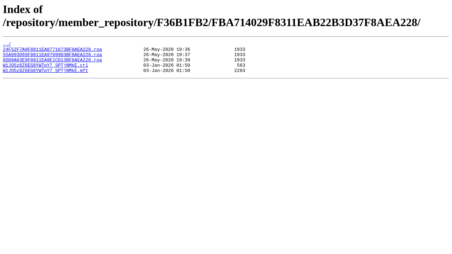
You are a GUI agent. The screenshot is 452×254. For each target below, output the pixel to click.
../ (7, 45)
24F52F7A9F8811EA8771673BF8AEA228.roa (52, 51)
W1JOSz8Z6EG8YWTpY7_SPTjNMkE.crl (45, 70)
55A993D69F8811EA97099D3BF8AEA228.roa (52, 57)
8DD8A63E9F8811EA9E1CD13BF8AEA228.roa (52, 64)
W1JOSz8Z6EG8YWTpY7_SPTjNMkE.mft (45, 76)
